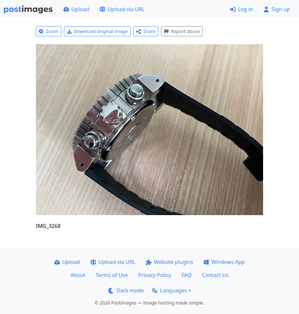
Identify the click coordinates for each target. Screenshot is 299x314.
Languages (169, 290)
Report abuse (181, 31)
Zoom (48, 31)
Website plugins (169, 262)
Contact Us (215, 275)
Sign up (276, 9)
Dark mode (126, 290)
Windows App (224, 262)
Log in (241, 9)
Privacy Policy (154, 275)
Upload (76, 9)
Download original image (97, 31)
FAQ (186, 275)
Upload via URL (122, 9)
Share (145, 31)
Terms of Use (112, 275)
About (78, 275)
